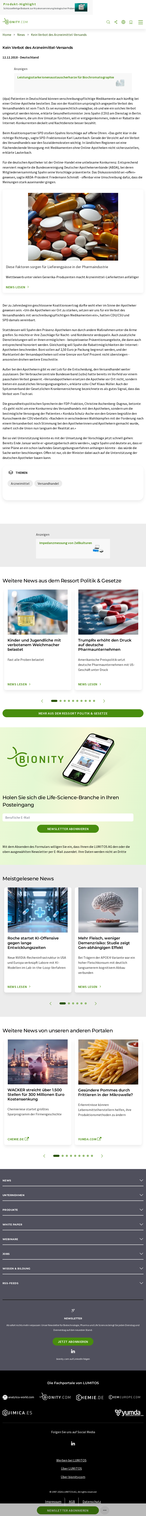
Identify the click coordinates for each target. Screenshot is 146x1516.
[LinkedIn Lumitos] (73, 1444)
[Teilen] (116, 22)
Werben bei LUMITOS (71, 1460)
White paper (12, 1224)
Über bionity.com (73, 1477)
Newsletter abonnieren (68, 829)
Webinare (10, 1239)
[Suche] (108, 22)
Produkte (10, 1209)
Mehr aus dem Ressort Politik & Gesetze (73, 713)
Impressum (53, 1501)
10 (94, 701)
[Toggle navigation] (140, 22)
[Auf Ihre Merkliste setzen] (131, 22)
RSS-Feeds (10, 1283)
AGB (72, 1501)
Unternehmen (14, 1195)
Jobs (6, 1253)
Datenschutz (92, 1501)
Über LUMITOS (71, 1468)
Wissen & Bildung (16, 1268)
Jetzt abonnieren (73, 1341)
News (7, 1180)
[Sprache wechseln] (123, 22)
